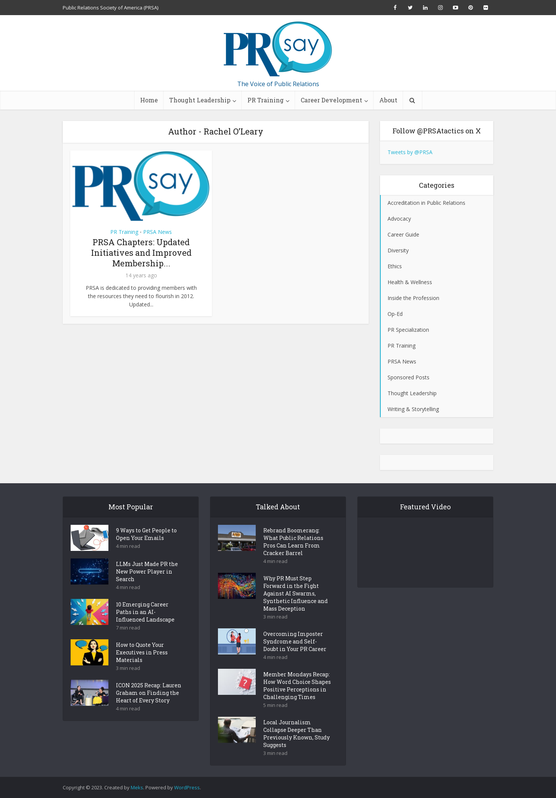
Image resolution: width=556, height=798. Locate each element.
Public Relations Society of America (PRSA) (110, 7)
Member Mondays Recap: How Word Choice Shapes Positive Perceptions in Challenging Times (297, 699)
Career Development (331, 100)
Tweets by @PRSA (410, 152)
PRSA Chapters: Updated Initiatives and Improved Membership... (141, 253)
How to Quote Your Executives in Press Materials (142, 665)
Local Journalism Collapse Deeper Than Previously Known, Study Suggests (296, 747)
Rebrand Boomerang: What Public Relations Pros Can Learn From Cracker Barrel (293, 555)
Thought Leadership (199, 100)
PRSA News (157, 231)
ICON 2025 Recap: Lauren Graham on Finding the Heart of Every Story (148, 706)
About (388, 100)
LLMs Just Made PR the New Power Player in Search (147, 585)
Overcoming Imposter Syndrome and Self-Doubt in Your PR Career (294, 654)
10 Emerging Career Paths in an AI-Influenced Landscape (145, 625)
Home (149, 100)
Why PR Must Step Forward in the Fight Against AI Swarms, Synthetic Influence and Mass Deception (295, 606)
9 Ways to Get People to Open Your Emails (146, 547)
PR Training (265, 100)
